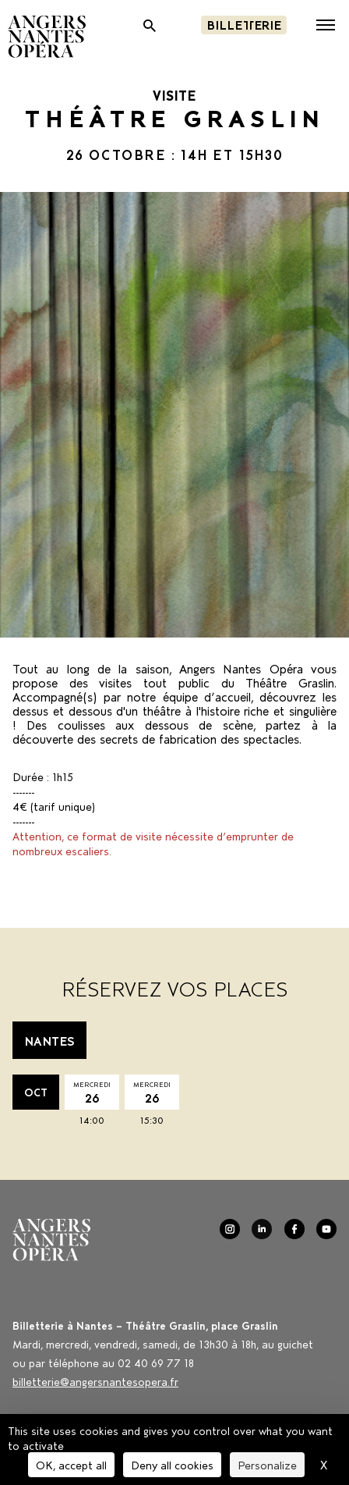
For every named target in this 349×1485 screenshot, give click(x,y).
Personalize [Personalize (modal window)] (267, 1464)
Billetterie (243, 24)
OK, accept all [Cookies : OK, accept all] (71, 1464)
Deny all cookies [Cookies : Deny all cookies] (172, 1464)
